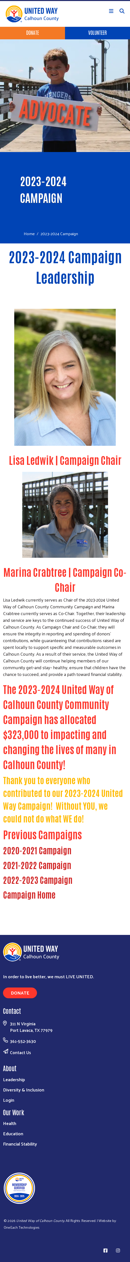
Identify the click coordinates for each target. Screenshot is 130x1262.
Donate (32, 32)
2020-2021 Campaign (37, 850)
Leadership (14, 1079)
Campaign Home (29, 894)
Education (13, 1133)
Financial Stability (20, 1144)
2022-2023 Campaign (37, 879)
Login (8, 1100)
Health (9, 1123)
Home (29, 233)
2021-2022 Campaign (37, 864)
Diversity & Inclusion (23, 1089)
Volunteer (97, 32)
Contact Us (20, 1052)
